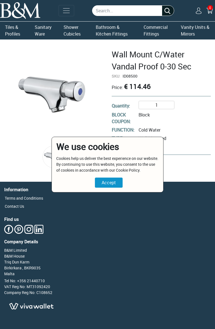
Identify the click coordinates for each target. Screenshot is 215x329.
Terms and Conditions (24, 198)
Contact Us (14, 206)
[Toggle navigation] (66, 10)
